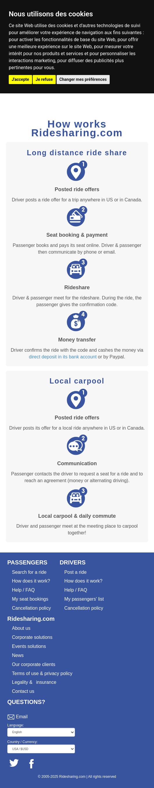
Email (21, 716)
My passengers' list (84, 599)
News (18, 655)
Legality (20, 682)
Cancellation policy (31, 608)
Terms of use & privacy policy (42, 673)
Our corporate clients (33, 664)
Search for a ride (29, 572)
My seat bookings (30, 599)
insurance (46, 682)
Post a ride (75, 572)
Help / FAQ (23, 589)
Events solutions (29, 646)
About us (21, 628)
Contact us (23, 691)
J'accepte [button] (20, 79)
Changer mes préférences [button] (83, 79)
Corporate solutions (32, 637)
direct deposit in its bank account (63, 356)
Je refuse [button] (44, 79)
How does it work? (31, 580)
